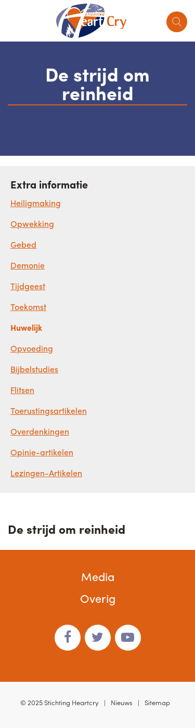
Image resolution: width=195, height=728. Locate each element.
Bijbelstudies (34, 369)
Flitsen (22, 390)
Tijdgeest (27, 286)
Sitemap (157, 702)
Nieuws (122, 702)
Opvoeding (31, 348)
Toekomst (28, 307)
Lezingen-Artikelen (46, 473)
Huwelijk (26, 327)
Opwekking (32, 224)
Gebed (23, 244)
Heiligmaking (35, 203)
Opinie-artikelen (41, 452)
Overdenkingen (39, 431)
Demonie (27, 265)
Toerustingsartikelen (48, 410)
